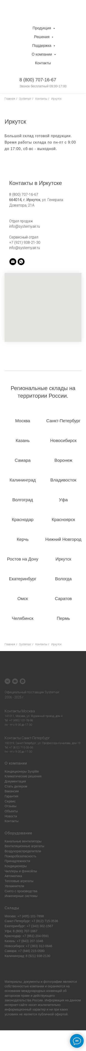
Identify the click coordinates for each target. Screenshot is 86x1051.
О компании (42, 54)
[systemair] (12, 261)
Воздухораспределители (23, 851)
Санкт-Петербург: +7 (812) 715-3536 (31, 921)
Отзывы (10, 806)
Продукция (42, 28)
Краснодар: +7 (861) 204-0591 (27, 936)
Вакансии (12, 791)
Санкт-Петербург (36, 738)
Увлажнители (14, 886)
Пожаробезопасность (20, 856)
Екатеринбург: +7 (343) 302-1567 (29, 926)
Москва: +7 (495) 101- (21, 916)
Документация (15, 781)
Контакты (43, 63)
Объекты (11, 811)
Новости (11, 816)
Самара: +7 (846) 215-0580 (24, 951)
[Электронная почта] (15, 681)
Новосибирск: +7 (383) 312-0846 (28, 946)
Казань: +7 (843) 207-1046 (24, 941)
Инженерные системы (21, 896)
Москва (28, 711)
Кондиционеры (16, 866)
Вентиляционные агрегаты (24, 846)
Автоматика (13, 876)
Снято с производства (21, 891)
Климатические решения (23, 776)
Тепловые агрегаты (19, 881)
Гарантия (11, 796)
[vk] (7, 681)
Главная (10, 98)
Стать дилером (16, 786)
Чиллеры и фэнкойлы (21, 871)
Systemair (25, 98)
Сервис (10, 801)
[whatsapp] (22, 681)
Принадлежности (17, 861)
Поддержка (42, 46)
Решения (42, 37)
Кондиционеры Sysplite (22, 771)
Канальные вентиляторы (23, 841)
